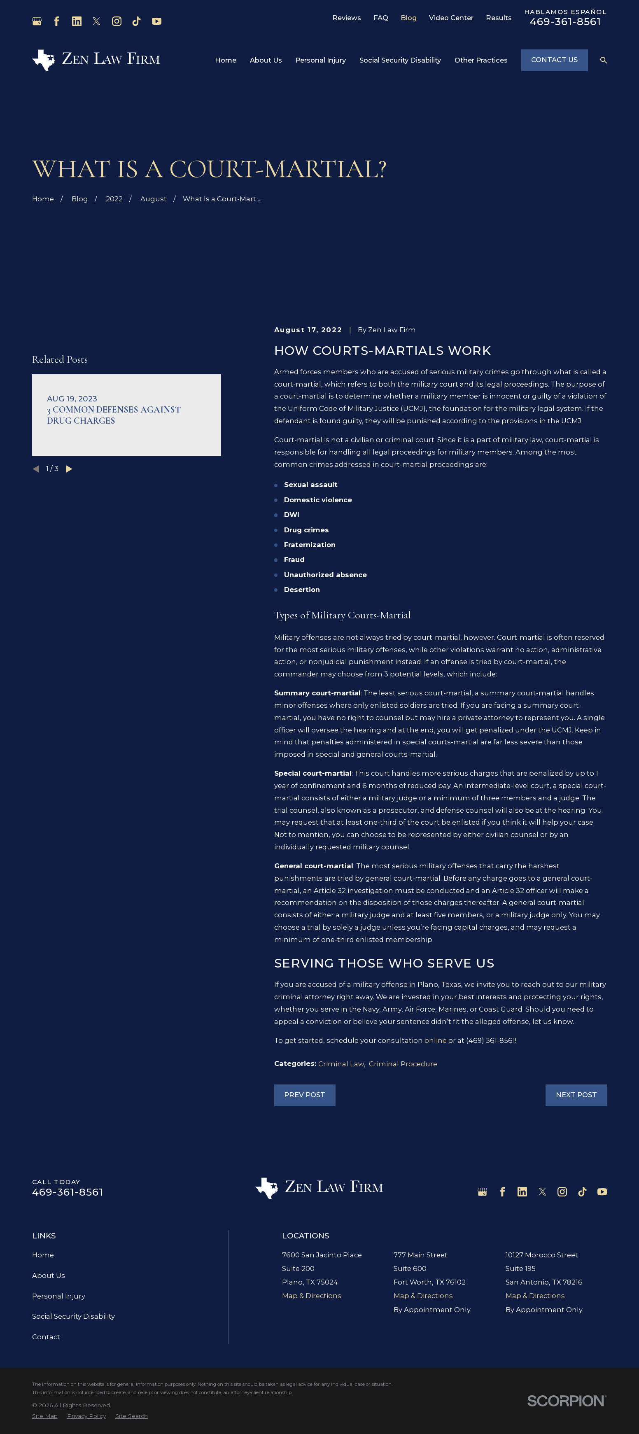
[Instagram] (116, 21)
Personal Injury (58, 1296)
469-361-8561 (566, 21)
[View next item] (69, 575)
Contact (46, 1337)
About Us (48, 1275)
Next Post (576, 1095)
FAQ (380, 18)
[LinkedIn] (77, 21)
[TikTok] (136, 21)
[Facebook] (56, 21)
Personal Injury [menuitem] (320, 60)
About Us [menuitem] (266, 60)
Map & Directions (311, 1296)
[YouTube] (156, 21)
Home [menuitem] (225, 60)
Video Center (451, 18)
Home (43, 1255)
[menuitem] (45, 1416)
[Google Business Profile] (37, 21)
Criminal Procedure (403, 1064)
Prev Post (304, 1095)
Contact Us (554, 60)
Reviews (346, 18)
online (435, 1040)
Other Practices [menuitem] (481, 60)
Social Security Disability (73, 1316)
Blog (409, 18)
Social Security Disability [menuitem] (400, 60)
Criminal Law (341, 1064)
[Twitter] (96, 21)
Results (499, 18)
